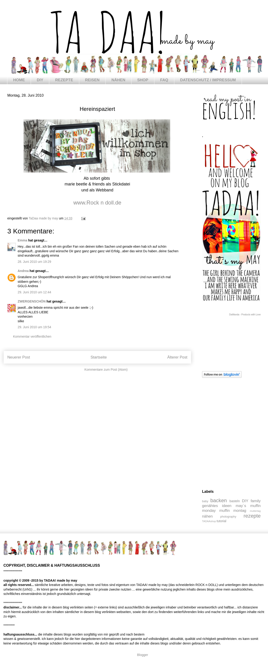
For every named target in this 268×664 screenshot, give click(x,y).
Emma (22, 240)
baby (205, 501)
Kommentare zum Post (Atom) (106, 369)
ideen (226, 506)
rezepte (252, 516)
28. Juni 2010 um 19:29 (34, 261)
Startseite (98, 357)
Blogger (142, 655)
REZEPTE (64, 80)
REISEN (92, 80)
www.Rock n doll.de (97, 202)
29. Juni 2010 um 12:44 (34, 292)
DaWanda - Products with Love (245, 314)
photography (228, 516)
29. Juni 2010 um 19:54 (34, 327)
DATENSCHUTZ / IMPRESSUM (208, 80)
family (256, 501)
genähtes (210, 506)
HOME (19, 80)
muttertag (255, 511)
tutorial (221, 521)
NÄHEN (118, 80)
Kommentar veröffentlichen (32, 336)
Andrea (23, 271)
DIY (40, 80)
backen (218, 500)
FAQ (164, 80)
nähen (207, 516)
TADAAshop (209, 521)
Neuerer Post (18, 357)
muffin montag (232, 510)
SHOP (142, 80)
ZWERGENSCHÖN (32, 301)
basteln (235, 501)
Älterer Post (177, 357)
